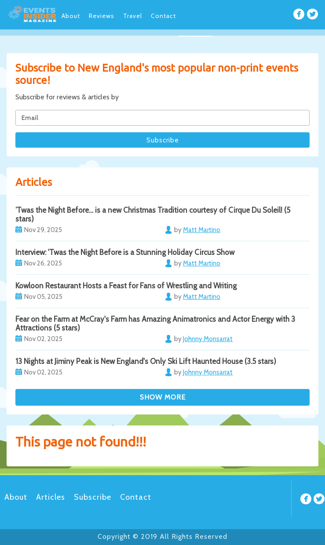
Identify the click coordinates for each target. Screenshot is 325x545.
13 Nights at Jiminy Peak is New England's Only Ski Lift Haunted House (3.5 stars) (145, 361)
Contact (163, 16)
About (71, 16)
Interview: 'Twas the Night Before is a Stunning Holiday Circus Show (124, 252)
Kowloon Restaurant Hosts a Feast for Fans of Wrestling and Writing (126, 285)
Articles (50, 497)
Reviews (101, 16)
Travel (132, 16)
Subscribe (92, 497)
